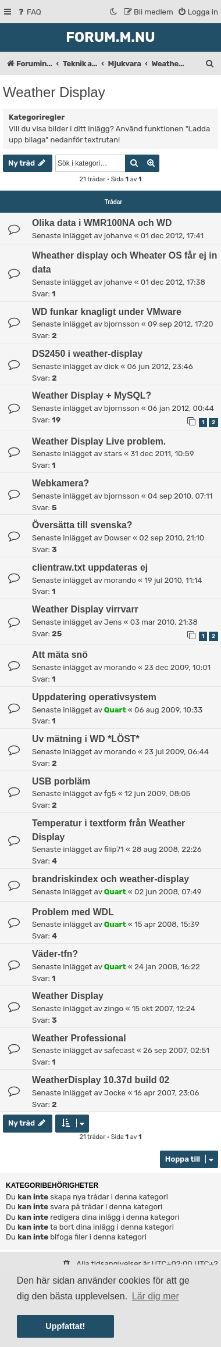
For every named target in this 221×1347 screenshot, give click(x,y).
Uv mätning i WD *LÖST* (86, 739)
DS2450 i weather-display (87, 354)
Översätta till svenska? (82, 525)
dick (111, 366)
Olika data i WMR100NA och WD (102, 223)
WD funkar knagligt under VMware (106, 312)
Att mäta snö (60, 655)
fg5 (110, 793)
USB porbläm (61, 781)
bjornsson (122, 324)
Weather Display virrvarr (85, 609)
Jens (113, 622)
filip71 (114, 849)
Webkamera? (60, 483)
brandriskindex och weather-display (110, 879)
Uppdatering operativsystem (94, 697)
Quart (115, 709)
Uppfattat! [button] (65, 1326)
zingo (113, 1008)
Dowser (117, 537)
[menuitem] (28, 11)
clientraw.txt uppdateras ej (90, 567)
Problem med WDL (73, 912)
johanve (118, 235)
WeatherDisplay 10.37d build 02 (100, 1080)
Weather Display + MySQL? (91, 395)
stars (113, 453)
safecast (119, 1050)
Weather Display (54, 92)
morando (120, 580)
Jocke (115, 1092)
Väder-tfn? (55, 954)
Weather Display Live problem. (99, 441)
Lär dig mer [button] (155, 1296)
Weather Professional (79, 1038)
